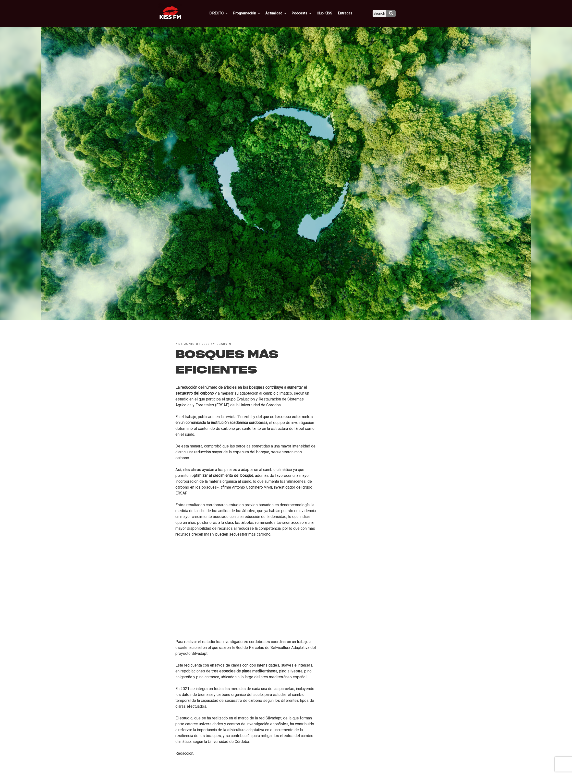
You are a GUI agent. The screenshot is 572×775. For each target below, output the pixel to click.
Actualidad (282, 13)
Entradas (348, 13)
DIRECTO (227, 13)
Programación (254, 13)
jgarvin (224, 344)
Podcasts (307, 13)
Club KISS (328, 13)
